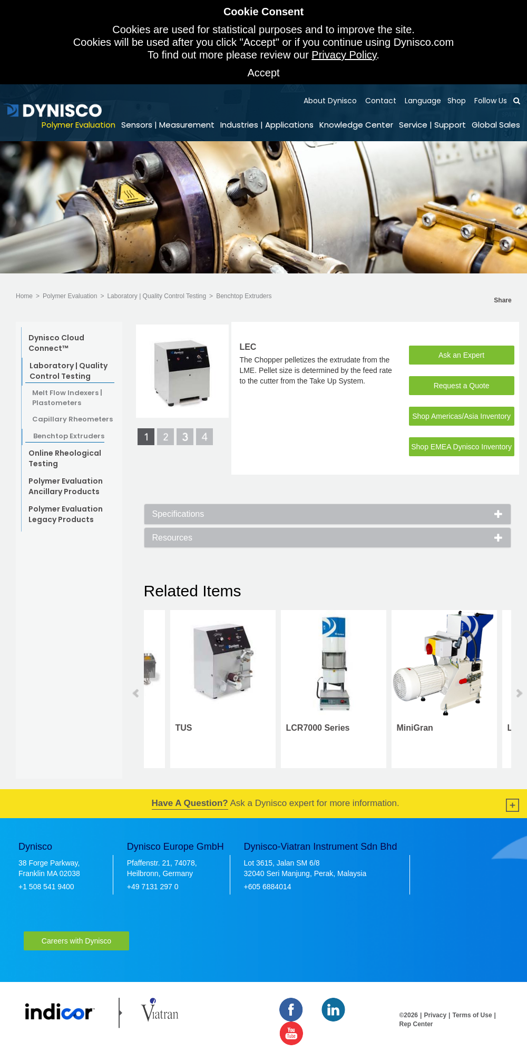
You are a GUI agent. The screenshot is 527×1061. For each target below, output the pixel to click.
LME (490, 727)
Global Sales (496, 124)
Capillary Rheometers (72, 419)
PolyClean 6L (396, 728)
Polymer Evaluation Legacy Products (65, 514)
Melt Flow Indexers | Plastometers (67, 398)
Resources (172, 537)
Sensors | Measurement (167, 124)
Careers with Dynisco (76, 941)
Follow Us (489, 100)
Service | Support (432, 124)
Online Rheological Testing (64, 458)
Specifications (178, 513)
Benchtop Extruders (243, 296)
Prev (136, 693)
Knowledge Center (356, 124)
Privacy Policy (343, 55)
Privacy (435, 1015)
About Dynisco (330, 100)
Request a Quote (462, 385)
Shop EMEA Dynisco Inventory (461, 447)
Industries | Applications (267, 124)
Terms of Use (472, 1015)
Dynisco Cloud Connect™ (56, 342)
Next (518, 693)
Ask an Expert (461, 355)
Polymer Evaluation (78, 124)
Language (422, 100)
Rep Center (416, 1024)
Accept (263, 72)
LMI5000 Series (290, 727)
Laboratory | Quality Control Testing (156, 296)
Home (24, 296)
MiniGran (167, 727)
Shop (456, 100)
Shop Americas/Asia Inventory (461, 416)
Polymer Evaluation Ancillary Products (65, 486)
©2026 (408, 1015)
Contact (379, 100)
